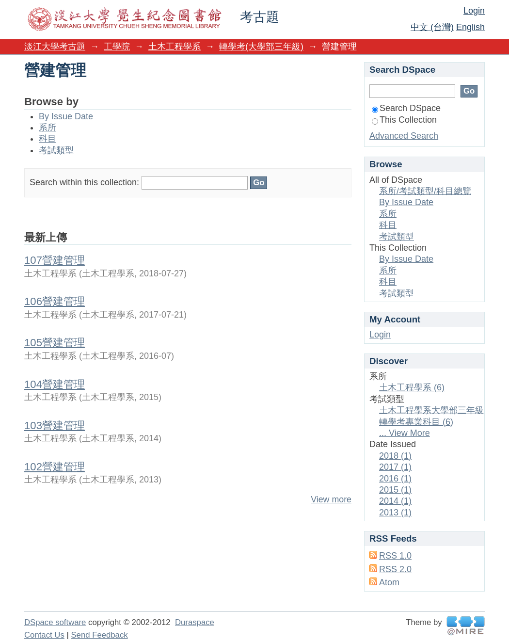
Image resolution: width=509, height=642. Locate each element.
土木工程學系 (174, 46)
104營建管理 (54, 384)
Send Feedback (99, 635)
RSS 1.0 (395, 556)
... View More (404, 433)
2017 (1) (395, 467)
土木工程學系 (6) (412, 387)
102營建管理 (54, 467)
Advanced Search (403, 136)
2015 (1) (395, 490)
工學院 (117, 46)
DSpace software (55, 622)
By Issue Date (66, 116)
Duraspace (194, 622)
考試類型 (56, 150)
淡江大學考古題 (54, 46)
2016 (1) (395, 478)
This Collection (404, 120)
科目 (47, 139)
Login (474, 11)
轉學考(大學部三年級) (261, 46)
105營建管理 (54, 343)
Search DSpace (406, 108)
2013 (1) (395, 512)
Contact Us (44, 635)
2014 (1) (395, 501)
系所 (47, 127)
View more (331, 499)
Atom (389, 582)
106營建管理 (54, 301)
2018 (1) (395, 456)
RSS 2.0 (395, 569)
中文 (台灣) (432, 27)
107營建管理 (54, 260)
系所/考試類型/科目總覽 (425, 191)
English (470, 27)
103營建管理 (54, 425)
